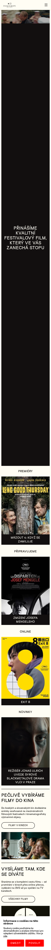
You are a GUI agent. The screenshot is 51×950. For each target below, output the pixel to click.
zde (5, 936)
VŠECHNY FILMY (18, 899)
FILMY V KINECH (18, 825)
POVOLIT (35, 943)
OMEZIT (15, 943)
